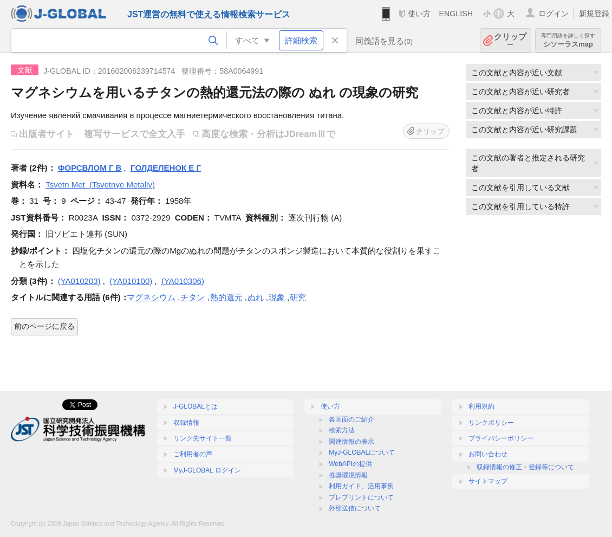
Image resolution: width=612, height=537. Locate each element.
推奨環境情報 (348, 475)
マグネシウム (151, 297)
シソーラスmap (568, 40)
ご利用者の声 (192, 454)
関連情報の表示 (351, 441)
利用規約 (481, 406)
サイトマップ (487, 481)
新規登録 (594, 13)
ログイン (553, 13)
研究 (298, 297)
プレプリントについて (361, 497)
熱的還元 (226, 297)
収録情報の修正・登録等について (525, 467)
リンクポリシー (491, 422)
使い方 (419, 13)
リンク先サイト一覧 (202, 438)
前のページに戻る (44, 326)
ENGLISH (456, 13)
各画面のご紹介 (351, 419)
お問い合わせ (487, 454)
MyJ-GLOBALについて (362, 452)
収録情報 (186, 422)
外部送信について (355, 508)
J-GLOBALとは (195, 406)
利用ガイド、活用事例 (361, 486)
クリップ (510, 40)
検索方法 (342, 430)
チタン (192, 297)
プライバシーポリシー (500, 438)
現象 (277, 297)
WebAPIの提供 (350, 464)
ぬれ (256, 297)
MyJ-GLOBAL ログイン (207, 470)
